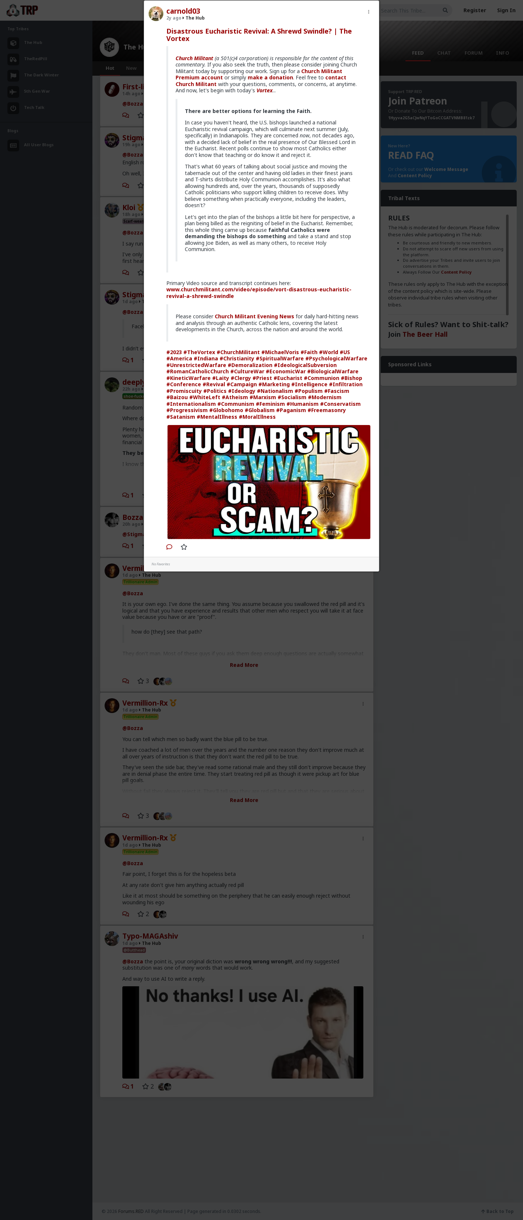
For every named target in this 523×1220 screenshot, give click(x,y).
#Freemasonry (327, 410)
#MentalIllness (217, 416)
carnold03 (183, 11)
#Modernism (325, 397)
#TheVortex (199, 352)
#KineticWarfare (188, 377)
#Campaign (242, 384)
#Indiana (206, 358)
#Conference (183, 384)
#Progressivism (187, 410)
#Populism (309, 390)
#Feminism (270, 403)
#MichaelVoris (280, 352)
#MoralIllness (257, 416)
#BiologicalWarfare (333, 371)
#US (345, 352)
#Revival (214, 384)
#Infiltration (346, 384)
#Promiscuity (184, 390)
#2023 (174, 352)
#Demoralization (250, 365)
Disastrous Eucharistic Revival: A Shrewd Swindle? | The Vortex (259, 35)
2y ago (173, 18)
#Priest (262, 377)
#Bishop (351, 377)
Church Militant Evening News (254, 316)
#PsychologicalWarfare (336, 358)
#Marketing (274, 384)
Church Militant (194, 58)
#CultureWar (247, 371)
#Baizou (177, 397)
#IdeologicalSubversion (305, 365)
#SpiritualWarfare (280, 358)
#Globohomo (226, 410)
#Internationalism (191, 403)
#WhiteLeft (204, 397)
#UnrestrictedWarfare (196, 365)
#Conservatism (340, 403)
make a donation (270, 77)
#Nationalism (275, 390)
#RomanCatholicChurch (197, 371)
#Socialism (292, 397)
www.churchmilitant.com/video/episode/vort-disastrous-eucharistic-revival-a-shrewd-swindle (259, 292)
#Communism (235, 403)
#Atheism (235, 397)
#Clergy (241, 377)
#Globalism (260, 410)
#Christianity (237, 358)
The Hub (194, 18)
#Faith (308, 352)
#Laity (220, 377)
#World (328, 352)
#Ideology (241, 390)
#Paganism (291, 410)
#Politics (215, 390)
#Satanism (180, 416)
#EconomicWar (286, 371)
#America (179, 358)
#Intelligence (309, 384)
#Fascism (336, 390)
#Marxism (262, 397)
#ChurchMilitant (238, 352)
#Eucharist (288, 377)
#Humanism (302, 403)
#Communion (321, 377)
